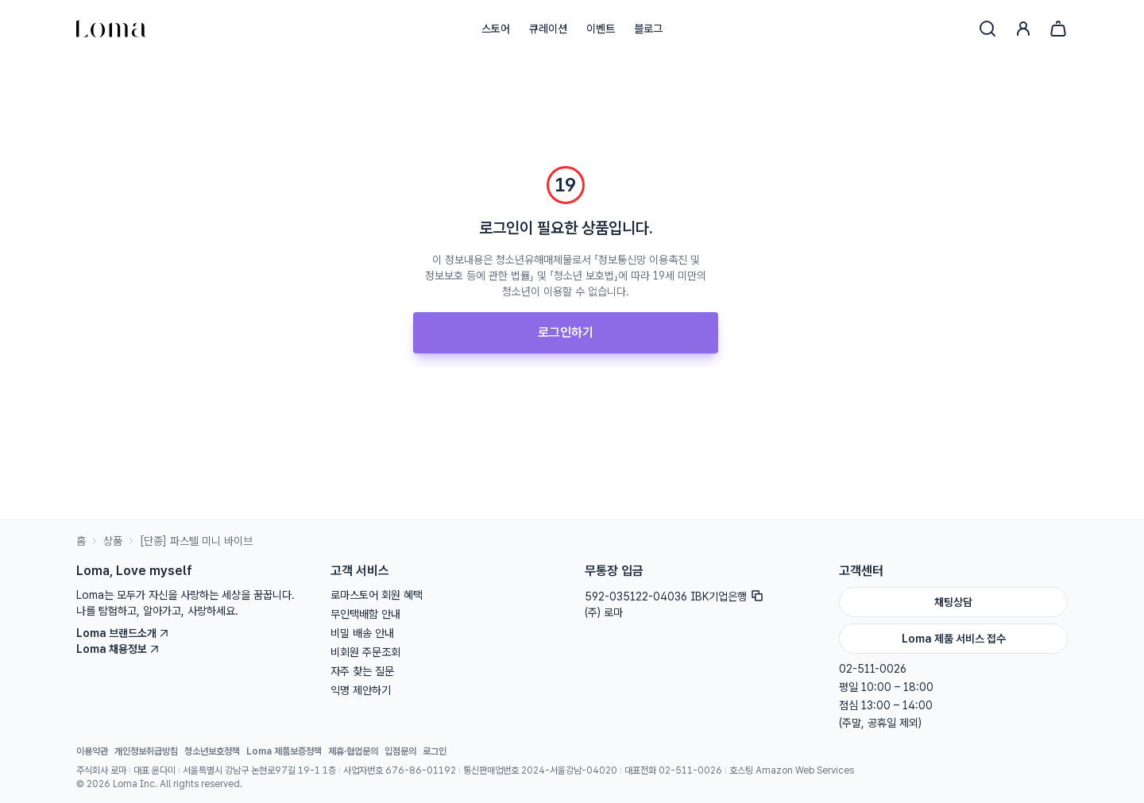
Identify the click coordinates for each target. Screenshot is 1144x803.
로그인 (434, 751)
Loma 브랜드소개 (122, 633)
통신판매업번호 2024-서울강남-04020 (540, 770)
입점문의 (400, 751)
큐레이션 (548, 28)
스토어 (495, 28)
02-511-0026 (872, 668)
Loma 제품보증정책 (284, 751)
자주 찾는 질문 (362, 671)
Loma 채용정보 (118, 649)
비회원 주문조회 (365, 652)
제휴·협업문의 (353, 751)
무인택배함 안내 (365, 614)
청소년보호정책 (212, 751)
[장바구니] (1058, 28)
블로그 (648, 28)
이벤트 (600, 28)
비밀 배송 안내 (362, 633)
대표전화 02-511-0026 (673, 770)
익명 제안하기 (360, 690)
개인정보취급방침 (146, 751)
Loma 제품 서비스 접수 (954, 638)
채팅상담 (953, 602)
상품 (112, 541)
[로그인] (1023, 28)
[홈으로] (111, 28)
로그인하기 (565, 332)
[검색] (987, 28)
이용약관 (92, 751)
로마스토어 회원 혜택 (376, 595)
